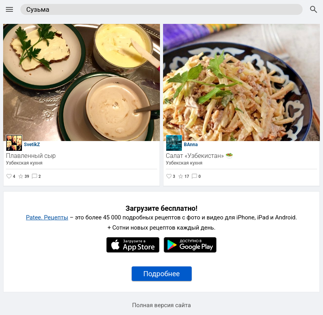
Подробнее (161, 274)
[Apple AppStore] (133, 250)
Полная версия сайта (161, 305)
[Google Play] (190, 250)
